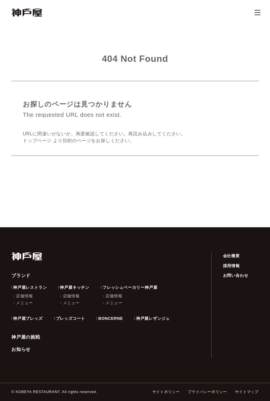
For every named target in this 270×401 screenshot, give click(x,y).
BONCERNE (110, 318)
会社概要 (231, 255)
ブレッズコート (70, 318)
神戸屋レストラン (30, 287)
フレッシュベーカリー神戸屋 (130, 287)
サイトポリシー (166, 392)
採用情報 (231, 265)
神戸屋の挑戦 (25, 337)
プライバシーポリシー (207, 392)
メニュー (24, 302)
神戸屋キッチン (74, 287)
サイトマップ (247, 392)
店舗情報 (24, 296)
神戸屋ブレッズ (28, 318)
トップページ (37, 140)
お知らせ (20, 349)
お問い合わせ (235, 275)
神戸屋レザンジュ (153, 318)
